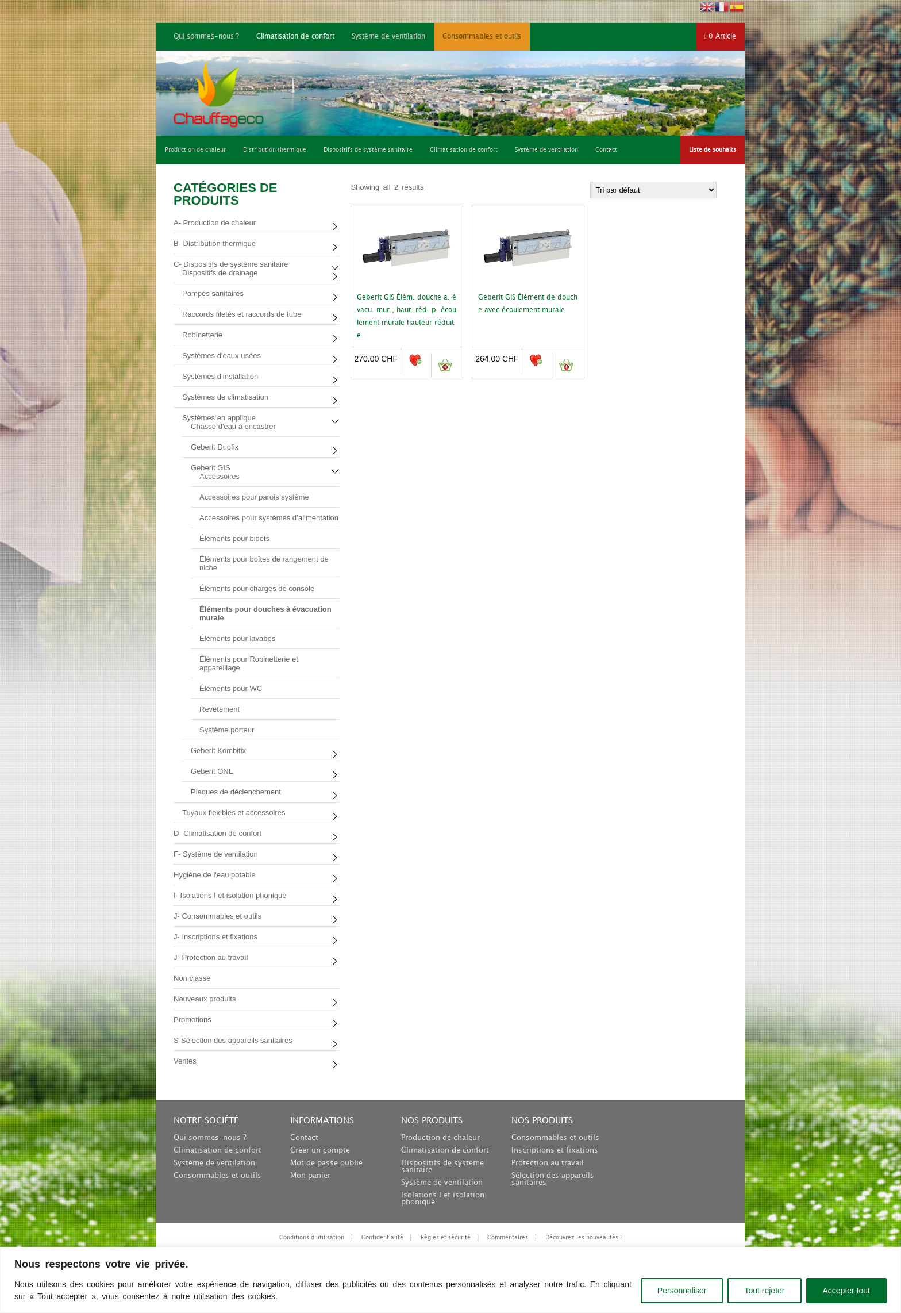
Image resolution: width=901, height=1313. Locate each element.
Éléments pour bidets (234, 538)
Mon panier (310, 1175)
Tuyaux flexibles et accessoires (233, 812)
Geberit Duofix (214, 447)
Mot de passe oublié (326, 1163)
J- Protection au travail (211, 957)
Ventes (185, 1061)
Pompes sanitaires (213, 293)
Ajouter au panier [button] (445, 365)
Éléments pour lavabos (237, 638)
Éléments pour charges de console (256, 588)
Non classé (192, 978)
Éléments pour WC (230, 688)
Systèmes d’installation (220, 376)
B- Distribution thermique (215, 243)
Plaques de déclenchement (236, 792)
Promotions (192, 1019)
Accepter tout (847, 1290)
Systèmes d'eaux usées (221, 355)
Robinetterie (202, 335)
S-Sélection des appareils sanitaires (233, 1040)
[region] (450, 1280)
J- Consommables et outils (217, 916)
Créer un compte (320, 1150)
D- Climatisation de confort (217, 833)
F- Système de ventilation (216, 854)
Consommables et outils (481, 36)
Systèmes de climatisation (225, 397)
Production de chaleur (440, 1137)
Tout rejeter (764, 1290)
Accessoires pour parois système (254, 497)
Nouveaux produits (205, 999)
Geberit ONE (212, 771)
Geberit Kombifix (218, 750)
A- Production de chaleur (215, 222)
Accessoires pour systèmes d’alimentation (268, 517)
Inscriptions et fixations (554, 1150)
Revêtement (219, 709)
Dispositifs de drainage (220, 272)
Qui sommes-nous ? (206, 36)
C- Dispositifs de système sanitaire (231, 264)
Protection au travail (547, 1163)
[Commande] (653, 190)
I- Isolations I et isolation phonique (230, 895)
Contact (304, 1137)
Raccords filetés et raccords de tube (241, 314)
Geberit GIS (210, 467)
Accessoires (219, 476)
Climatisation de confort (295, 36)
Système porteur (226, 729)
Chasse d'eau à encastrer (233, 426)
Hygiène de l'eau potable (215, 874)
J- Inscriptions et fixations (215, 936)
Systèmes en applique (219, 417)
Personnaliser (682, 1290)
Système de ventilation (388, 36)
